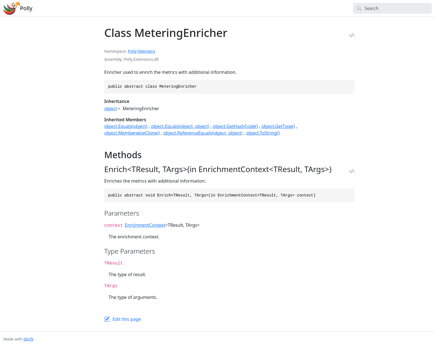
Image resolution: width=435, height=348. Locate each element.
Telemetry (146, 51)
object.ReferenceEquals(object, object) (203, 133)
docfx (29, 339)
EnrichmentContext (145, 225)
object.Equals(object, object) (180, 126)
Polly (132, 51)
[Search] (392, 8)
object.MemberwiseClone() (132, 133)
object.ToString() (263, 133)
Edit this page (127, 319)
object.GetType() (278, 126)
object (110, 108)
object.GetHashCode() (235, 126)
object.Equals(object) (126, 126)
